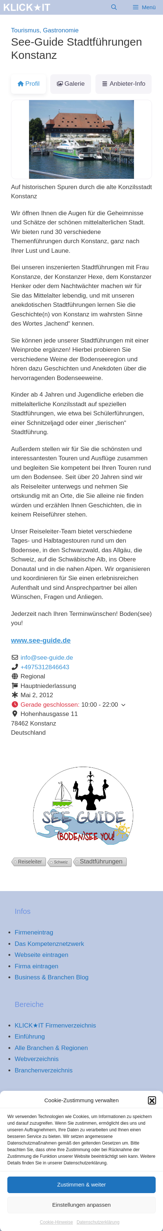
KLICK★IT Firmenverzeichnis (55, 1025)
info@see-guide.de (47, 657)
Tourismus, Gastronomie (45, 30)
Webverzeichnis (37, 1059)
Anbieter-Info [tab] (123, 83)
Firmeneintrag (34, 932)
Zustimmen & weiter (81, 1194)
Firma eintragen (36, 966)
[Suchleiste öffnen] (114, 7)
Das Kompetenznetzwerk (49, 943)
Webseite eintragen (41, 954)
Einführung (30, 1036)
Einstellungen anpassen (81, 1214)
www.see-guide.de (40, 640)
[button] (152, 1110)
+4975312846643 (45, 667)
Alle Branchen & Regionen (51, 1047)
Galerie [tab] (71, 83)
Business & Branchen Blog (51, 977)
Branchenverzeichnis (44, 1070)
